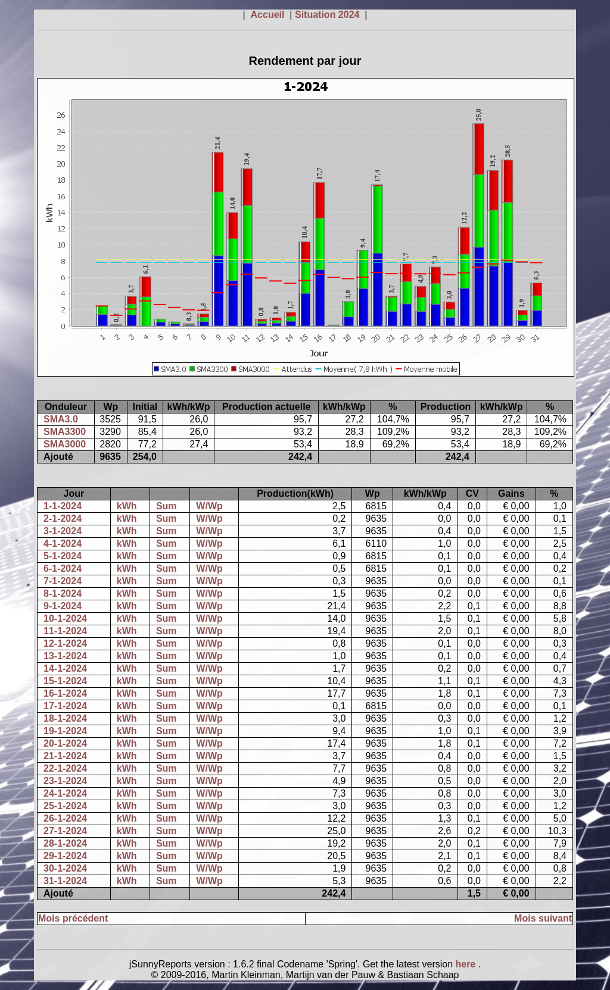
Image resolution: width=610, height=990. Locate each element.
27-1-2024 (65, 831)
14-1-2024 (65, 668)
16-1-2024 (65, 693)
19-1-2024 (65, 731)
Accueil (269, 15)
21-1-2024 (65, 756)
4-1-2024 (62, 543)
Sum (166, 506)
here (467, 964)
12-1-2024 (65, 643)
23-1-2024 (65, 781)
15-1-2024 (65, 681)
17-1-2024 (65, 706)
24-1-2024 (65, 793)
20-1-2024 (65, 743)
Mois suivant (543, 918)
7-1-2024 (62, 581)
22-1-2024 (65, 768)
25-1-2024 (65, 806)
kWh (127, 506)
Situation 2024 (328, 15)
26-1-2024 (65, 818)
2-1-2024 (62, 518)
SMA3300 (64, 432)
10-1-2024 (65, 618)
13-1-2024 (65, 656)
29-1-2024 (65, 856)
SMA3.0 (60, 419)
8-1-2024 (62, 593)
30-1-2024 (65, 868)
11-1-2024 (65, 631)
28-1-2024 (65, 843)
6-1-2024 (62, 568)
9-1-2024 (62, 606)
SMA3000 (64, 444)
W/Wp (209, 506)
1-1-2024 (62, 506)
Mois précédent (73, 918)
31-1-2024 (65, 881)
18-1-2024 (65, 718)
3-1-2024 (62, 531)
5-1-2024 (62, 556)
